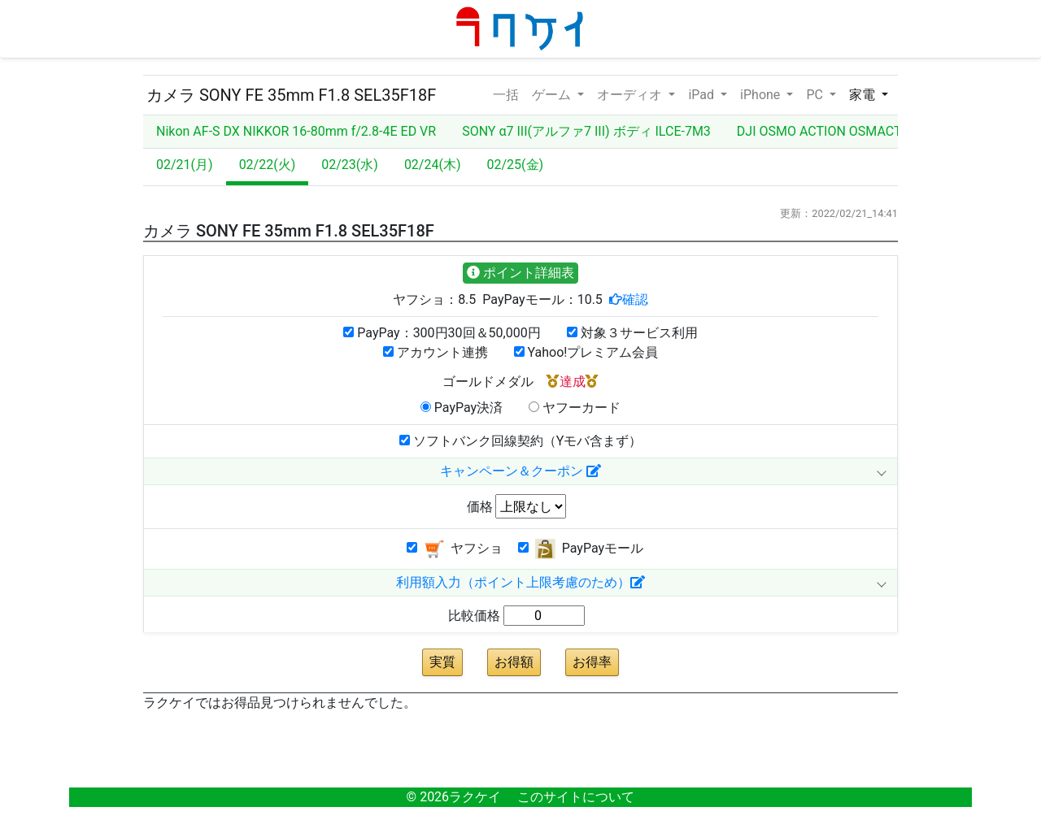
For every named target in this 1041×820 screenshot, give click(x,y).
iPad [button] (702, 94)
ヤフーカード (575, 407)
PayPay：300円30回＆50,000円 (441, 333)
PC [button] (815, 94)
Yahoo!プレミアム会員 (586, 352)
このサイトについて (575, 797)
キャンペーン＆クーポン (520, 471)
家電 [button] (863, 94)
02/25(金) (515, 164)
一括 (506, 93)
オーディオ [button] (631, 94)
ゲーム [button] (553, 94)
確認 (635, 299)
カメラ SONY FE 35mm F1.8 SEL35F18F (291, 95)
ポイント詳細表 (520, 272)
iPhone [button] (761, 94)
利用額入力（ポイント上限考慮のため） (520, 582)
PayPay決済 (461, 407)
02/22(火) (267, 164)
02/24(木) (432, 164)
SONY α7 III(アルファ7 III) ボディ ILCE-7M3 (586, 131)
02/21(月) (184, 164)
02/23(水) (349, 164)
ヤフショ (455, 549)
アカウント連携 (435, 352)
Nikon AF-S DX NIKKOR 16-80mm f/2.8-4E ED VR (296, 131)
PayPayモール (580, 549)
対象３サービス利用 (632, 333)
